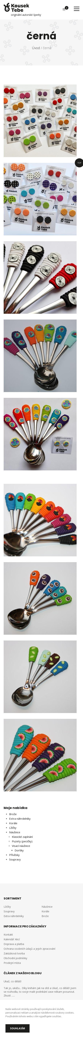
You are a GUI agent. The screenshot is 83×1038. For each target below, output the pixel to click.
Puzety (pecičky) (22, 841)
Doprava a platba (14, 944)
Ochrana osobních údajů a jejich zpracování (29, 948)
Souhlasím (17, 1028)
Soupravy (15, 859)
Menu (76, 9)
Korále (13, 823)
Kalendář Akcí (12, 939)
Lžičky (12, 827)
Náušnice (14, 832)
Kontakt (8, 934)
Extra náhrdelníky (20, 818)
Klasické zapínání (22, 837)
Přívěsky (14, 855)
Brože (13, 814)
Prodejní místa (12, 963)
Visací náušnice (21, 846)
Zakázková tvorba (14, 953)
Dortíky (19, 850)
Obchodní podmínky (15, 958)
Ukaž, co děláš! (12, 981)
